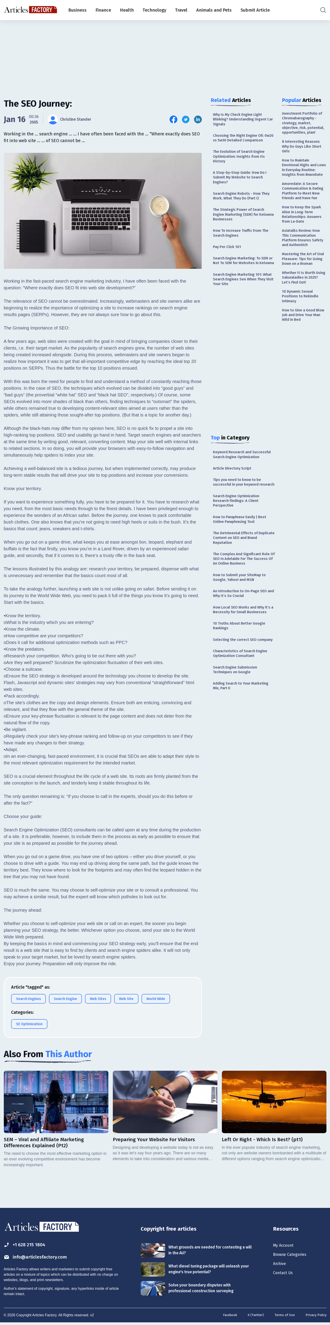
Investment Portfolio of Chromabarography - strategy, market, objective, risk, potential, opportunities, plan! (304, 126)
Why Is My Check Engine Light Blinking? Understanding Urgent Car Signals (242, 120)
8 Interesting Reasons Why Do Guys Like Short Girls (303, 154)
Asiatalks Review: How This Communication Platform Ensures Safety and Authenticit (304, 263)
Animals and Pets (214, 10)
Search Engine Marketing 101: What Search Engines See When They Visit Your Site (241, 300)
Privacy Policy (315, 1317)
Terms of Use (282, 1317)
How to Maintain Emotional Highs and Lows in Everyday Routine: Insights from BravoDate (302, 180)
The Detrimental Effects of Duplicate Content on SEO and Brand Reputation (240, 570)
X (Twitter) (252, 1317)
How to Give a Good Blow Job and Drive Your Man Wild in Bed (304, 352)
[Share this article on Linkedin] (198, 119)
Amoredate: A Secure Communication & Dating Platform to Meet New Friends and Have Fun (304, 210)
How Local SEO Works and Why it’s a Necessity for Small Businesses (241, 649)
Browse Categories (291, 1256)
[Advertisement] (165, 54)
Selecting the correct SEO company (236, 686)
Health (127, 10)
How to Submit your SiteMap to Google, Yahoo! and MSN (241, 612)
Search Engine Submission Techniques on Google (236, 720)
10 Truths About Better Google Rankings (241, 669)
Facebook (226, 1317)
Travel (181, 10)
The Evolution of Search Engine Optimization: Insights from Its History (241, 164)
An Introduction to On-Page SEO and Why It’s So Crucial (242, 629)
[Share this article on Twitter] (186, 119)
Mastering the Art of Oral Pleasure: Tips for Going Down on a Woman (302, 289)
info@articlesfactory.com (39, 1258)
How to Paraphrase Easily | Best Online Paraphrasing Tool (242, 550)
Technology (154, 10)
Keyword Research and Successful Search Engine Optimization (244, 477)
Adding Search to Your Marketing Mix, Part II (243, 737)
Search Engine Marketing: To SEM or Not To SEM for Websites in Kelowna (243, 278)
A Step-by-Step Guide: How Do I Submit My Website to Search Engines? (241, 187)
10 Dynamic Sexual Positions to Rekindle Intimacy (301, 332)
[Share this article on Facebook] (173, 119)
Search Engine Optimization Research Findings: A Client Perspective (238, 530)
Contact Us (284, 1275)
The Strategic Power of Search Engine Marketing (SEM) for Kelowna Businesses (240, 226)
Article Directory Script (234, 491)
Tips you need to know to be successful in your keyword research (239, 508)
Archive (280, 1266)
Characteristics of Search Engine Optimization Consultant (242, 703)
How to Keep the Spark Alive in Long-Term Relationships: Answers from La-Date (303, 238)
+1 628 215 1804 (27, 1245)
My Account (284, 1246)
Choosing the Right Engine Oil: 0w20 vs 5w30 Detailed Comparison (240, 142)
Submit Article (255, 10)
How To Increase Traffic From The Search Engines (243, 246)
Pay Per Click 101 (228, 260)
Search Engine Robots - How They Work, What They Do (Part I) (243, 207)
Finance (103, 10)
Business (77, 10)
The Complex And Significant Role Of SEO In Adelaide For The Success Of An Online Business (243, 592)
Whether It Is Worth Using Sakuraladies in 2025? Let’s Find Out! (301, 311)
